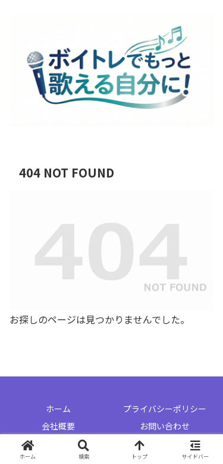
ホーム (58, 409)
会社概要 (58, 426)
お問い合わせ (165, 426)
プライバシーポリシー (164, 409)
